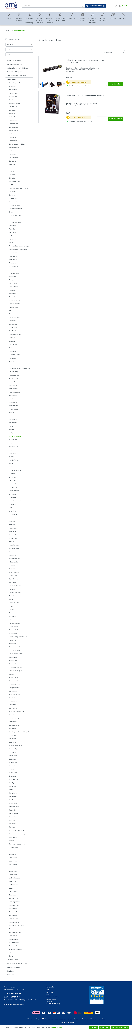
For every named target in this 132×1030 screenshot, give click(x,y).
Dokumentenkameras (15, 208)
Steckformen (13, 762)
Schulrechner (13, 701)
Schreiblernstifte (14, 677)
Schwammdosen (14, 718)
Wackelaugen (13, 871)
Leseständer (13, 484)
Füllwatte (12, 314)
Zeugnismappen (14, 942)
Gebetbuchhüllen (14, 317)
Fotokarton (12, 293)
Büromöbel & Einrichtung (15, 64)
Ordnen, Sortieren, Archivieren (17, 68)
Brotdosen (12, 185)
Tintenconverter (14, 806)
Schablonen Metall (15, 650)
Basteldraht (12, 110)
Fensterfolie (13, 259)
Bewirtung (10, 971)
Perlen (11, 599)
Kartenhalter (13, 385)
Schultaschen (13, 708)
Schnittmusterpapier (15, 670)
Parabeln (12, 589)
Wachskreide (13, 864)
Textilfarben (13, 796)
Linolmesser (12, 494)
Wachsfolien (13, 857)
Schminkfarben (13, 660)
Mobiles (11, 541)
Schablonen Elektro (15, 647)
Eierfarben (12, 219)
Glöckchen (12, 351)
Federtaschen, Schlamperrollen (18, 249)
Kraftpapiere (13, 433)
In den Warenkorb (115, 84)
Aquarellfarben (13, 96)
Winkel (11, 888)
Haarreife (12, 361)
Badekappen (13, 106)
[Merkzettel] (112, 5)
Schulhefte (12, 698)
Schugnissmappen (14, 687)
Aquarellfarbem (14, 93)
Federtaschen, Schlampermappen (19, 246)
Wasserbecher (13, 874)
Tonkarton (12, 820)
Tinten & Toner (12, 960)
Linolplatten (12, 497)
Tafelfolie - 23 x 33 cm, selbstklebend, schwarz (85, 95)
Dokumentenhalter (15, 205)
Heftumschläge (14, 371)
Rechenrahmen (13, 626)
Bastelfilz (12, 113)
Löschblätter (13, 518)
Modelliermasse (14, 548)
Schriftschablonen (14, 684)
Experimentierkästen (15, 222)
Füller (10, 310)
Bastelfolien (12, 117)
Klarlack (11, 412)
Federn (11, 242)
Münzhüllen (12, 555)
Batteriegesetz (51, 999)
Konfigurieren (104, 1027)
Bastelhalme (13, 120)
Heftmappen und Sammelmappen (19, 368)
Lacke (11, 467)
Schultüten (12, 715)
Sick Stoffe (12, 728)
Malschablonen (13, 528)
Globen (11, 348)
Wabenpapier (13, 854)
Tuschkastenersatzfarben (17, 844)
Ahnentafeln (13, 89)
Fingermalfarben (14, 273)
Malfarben (12, 524)
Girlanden (12, 337)
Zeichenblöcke (13, 898)
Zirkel (10, 953)
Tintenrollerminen (14, 817)
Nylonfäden (12, 569)
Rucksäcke (12, 640)
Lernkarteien (13, 477)
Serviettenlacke (14, 725)
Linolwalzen (12, 504)
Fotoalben (12, 290)
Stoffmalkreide (13, 772)
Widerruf (49, 1001)
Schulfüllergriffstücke (15, 694)
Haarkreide (12, 358)
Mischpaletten (13, 538)
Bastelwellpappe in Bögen (17, 144)
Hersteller (19, 44)
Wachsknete (13, 861)
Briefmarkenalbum (14, 181)
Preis (19, 54)
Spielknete (12, 742)
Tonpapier (12, 827)
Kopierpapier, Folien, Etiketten (17, 963)
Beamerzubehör (14, 157)
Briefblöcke (12, 178)
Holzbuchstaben (14, 378)
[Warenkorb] (123, 5)
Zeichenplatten (14, 929)
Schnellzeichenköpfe (15, 667)
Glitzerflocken (13, 344)
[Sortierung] (113, 52)
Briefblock (12, 174)
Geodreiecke (13, 327)
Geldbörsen (12, 321)
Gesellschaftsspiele (15, 334)
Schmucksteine (13, 664)
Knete (11, 416)
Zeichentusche (13, 936)
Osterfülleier (13, 575)
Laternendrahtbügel (15, 470)
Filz (10, 270)
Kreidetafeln (13, 439)
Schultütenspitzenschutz (17, 711)
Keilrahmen (12, 399)
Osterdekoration (14, 572)
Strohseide (12, 776)
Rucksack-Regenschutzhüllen (18, 637)
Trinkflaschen (13, 837)
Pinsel (11, 606)
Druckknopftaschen (15, 215)
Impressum (49, 994)
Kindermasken (13, 405)
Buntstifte (12, 195)
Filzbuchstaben (14, 266)
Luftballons (12, 511)
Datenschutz (50, 992)
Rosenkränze (13, 633)
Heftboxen (12, 365)
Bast (10, 151)
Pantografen (13, 582)
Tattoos (11, 789)
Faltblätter (12, 225)
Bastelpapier (13, 134)
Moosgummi (12, 552)
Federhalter (12, 239)
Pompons (12, 609)
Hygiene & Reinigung (14, 60)
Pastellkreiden (13, 596)
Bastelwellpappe (14, 147)
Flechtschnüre (13, 287)
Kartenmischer (13, 388)
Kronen (11, 456)
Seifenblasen (13, 721)
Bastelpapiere (13, 130)
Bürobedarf (11, 975)
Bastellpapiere (13, 127)
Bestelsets (12, 161)
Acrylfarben (12, 86)
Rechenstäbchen (14, 630)
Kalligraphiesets (14, 382)
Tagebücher (13, 786)
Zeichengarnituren (14, 902)
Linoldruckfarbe (14, 490)
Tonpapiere (12, 823)
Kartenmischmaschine (15, 392)
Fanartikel (12, 229)
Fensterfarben (13, 256)
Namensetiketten (14, 558)
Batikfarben (12, 154)
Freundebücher (14, 297)
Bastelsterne (13, 140)
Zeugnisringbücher (15, 946)
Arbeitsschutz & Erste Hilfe (16, 75)
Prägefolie (12, 616)
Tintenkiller (12, 810)
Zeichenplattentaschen (16, 925)
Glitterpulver (13, 341)
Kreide (11, 443)
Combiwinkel (13, 202)
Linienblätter (13, 487)
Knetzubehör (13, 419)
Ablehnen (94, 1027)
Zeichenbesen (13, 895)
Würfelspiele (13, 891)
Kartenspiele (13, 395)
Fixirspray (12, 280)
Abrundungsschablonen (16, 83)
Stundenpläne (13, 779)
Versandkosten (61, 1019)
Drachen (11, 212)
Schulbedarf (11, 79)
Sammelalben (13, 643)
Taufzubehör (13, 793)
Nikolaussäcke (13, 562)
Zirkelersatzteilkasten (15, 949)
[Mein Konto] (116, 5)
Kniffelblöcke (13, 422)
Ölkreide (11, 956)
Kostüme (11, 429)
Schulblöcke (13, 691)
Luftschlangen (13, 514)
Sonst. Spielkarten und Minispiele (19, 732)
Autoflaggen (13, 100)
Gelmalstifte (13, 324)
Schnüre (11, 674)
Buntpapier (12, 191)
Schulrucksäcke (14, 704)
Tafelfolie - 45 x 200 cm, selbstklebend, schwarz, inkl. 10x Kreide (86, 61)
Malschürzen (13, 531)
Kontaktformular (19, 1004)
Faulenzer (12, 236)
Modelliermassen (14, 545)
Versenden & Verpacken (15, 72)
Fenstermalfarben (14, 263)
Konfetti (11, 426)
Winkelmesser (13, 885)
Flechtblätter (13, 283)
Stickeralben (13, 766)
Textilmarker (13, 800)
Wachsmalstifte (14, 868)
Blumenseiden (13, 168)
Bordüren (12, 171)
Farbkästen (12, 232)
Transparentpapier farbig (17, 834)
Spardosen (12, 738)
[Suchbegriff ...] (51, 6)
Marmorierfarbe (14, 535)
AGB (47, 990)
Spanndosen (13, 735)
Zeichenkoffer (13, 912)
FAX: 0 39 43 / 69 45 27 (12, 997)
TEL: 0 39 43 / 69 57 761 (12, 993)
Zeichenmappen (14, 922)
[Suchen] (83, 6)
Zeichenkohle (13, 915)
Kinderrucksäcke (14, 409)
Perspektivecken (14, 603)
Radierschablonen (14, 623)
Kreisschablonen (14, 446)
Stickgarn (12, 769)
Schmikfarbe (13, 657)
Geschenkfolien (14, 331)
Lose (10, 507)
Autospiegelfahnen (15, 103)
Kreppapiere (13, 450)
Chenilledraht (13, 198)
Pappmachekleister (15, 586)
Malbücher (12, 521)
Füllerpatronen (13, 307)
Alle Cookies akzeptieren (120, 1027)
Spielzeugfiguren (14, 749)
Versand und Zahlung (52, 997)
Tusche (11, 840)
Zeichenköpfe (13, 919)
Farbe (19, 49)
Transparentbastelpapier (16, 830)
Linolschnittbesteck (15, 501)
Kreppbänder (13, 453)
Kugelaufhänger (14, 460)
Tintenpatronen (14, 813)
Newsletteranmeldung (53, 1003)
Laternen (12, 473)
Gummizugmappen (14, 354)
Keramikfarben (13, 402)
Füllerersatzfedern (15, 304)
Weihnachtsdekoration (16, 878)
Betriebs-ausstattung (14, 967)
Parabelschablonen (15, 592)
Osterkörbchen (13, 579)
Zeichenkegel (13, 908)
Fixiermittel (12, 276)
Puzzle (11, 620)
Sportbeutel (13, 755)
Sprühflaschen (13, 759)
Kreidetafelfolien (14, 39)
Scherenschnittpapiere (16, 653)
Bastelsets (12, 137)
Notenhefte (12, 565)
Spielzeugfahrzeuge (15, 745)
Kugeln (11, 463)
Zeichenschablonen (15, 932)
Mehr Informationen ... (57, 1027)
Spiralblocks (12, 752)
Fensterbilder (13, 253)
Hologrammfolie (14, 375)
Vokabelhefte (13, 851)
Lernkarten (12, 480)
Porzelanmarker (14, 613)
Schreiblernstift (14, 681)
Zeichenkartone (14, 905)
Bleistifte (12, 164)
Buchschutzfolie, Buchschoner (18, 188)
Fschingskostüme (14, 300)
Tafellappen (13, 783)
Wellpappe (12, 881)
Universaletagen (14, 847)
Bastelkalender (13, 123)
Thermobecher (13, 803)
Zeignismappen (14, 939)
